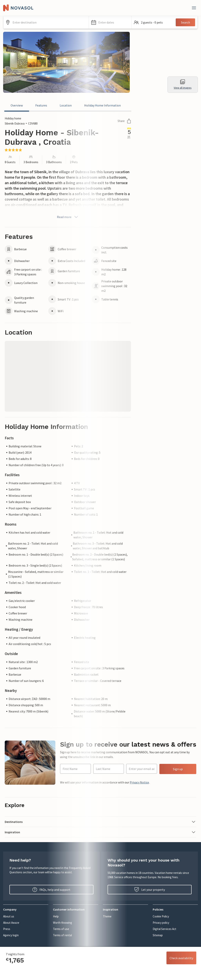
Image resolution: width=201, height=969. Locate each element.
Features (41, 105)
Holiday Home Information (102, 105)
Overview (17, 105)
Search (185, 22)
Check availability (181, 958)
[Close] (194, 8)
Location (66, 105)
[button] (110, 22)
